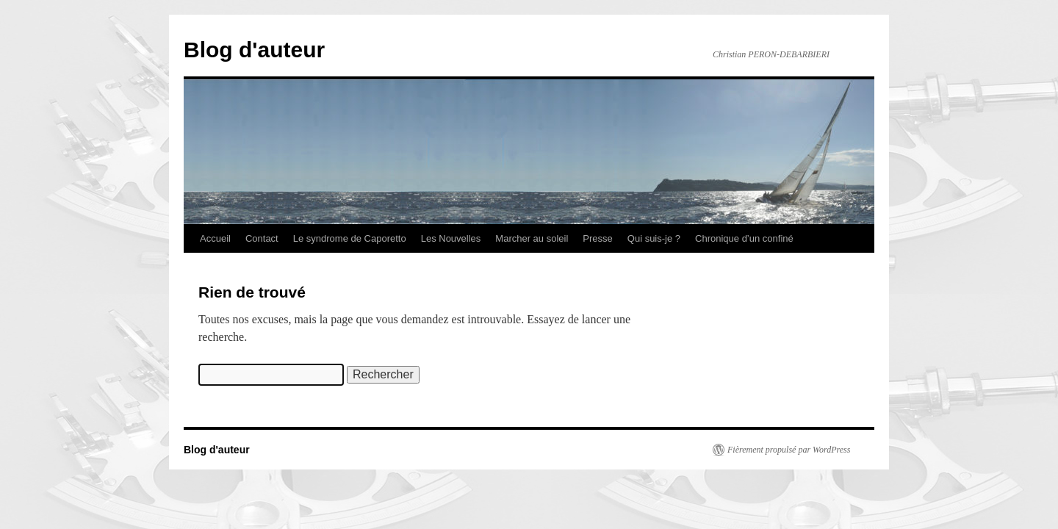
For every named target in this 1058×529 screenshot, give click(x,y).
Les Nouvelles (451, 238)
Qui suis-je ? (653, 238)
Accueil (215, 238)
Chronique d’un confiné (744, 238)
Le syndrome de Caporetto (349, 238)
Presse (597, 238)
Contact (261, 238)
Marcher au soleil (531, 238)
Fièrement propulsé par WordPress (788, 450)
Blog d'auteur (254, 49)
